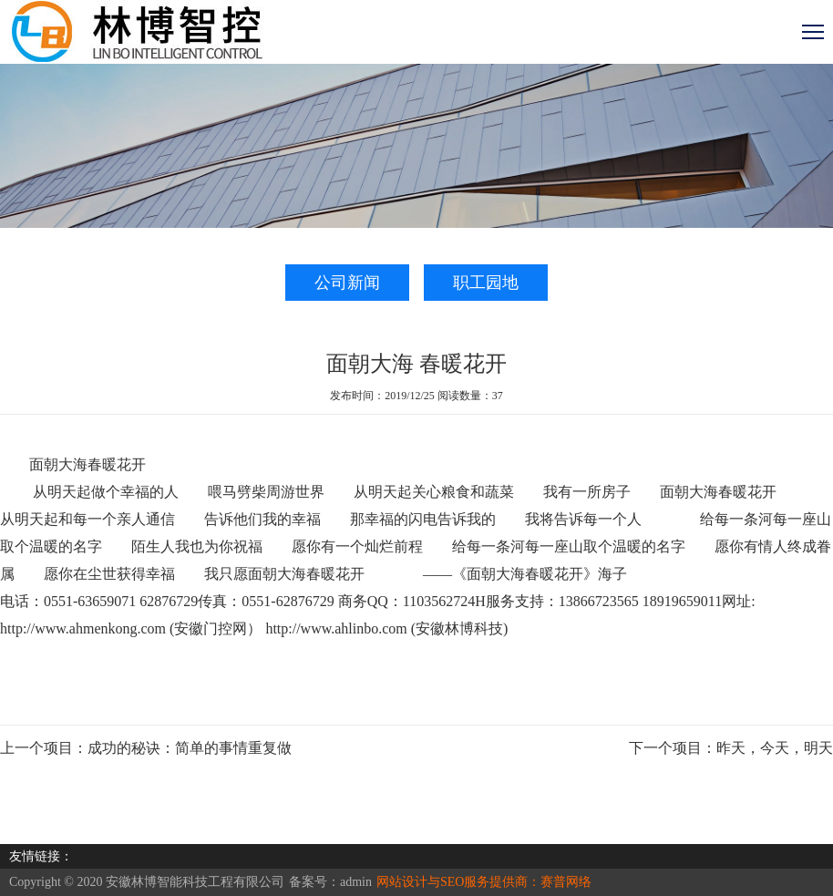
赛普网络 (565, 882)
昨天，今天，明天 (774, 748)
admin (356, 882)
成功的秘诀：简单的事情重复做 (189, 748)
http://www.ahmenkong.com (83, 628)
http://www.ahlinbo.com (335, 628)
